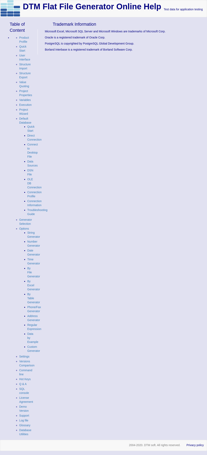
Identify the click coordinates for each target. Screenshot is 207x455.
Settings (24, 356)
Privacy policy (195, 445)
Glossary (24, 425)
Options (24, 228)
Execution (25, 104)
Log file (23, 420)
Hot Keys (25, 379)
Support (24, 415)
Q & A (23, 384)
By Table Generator (33, 298)
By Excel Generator (33, 285)
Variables (25, 100)
